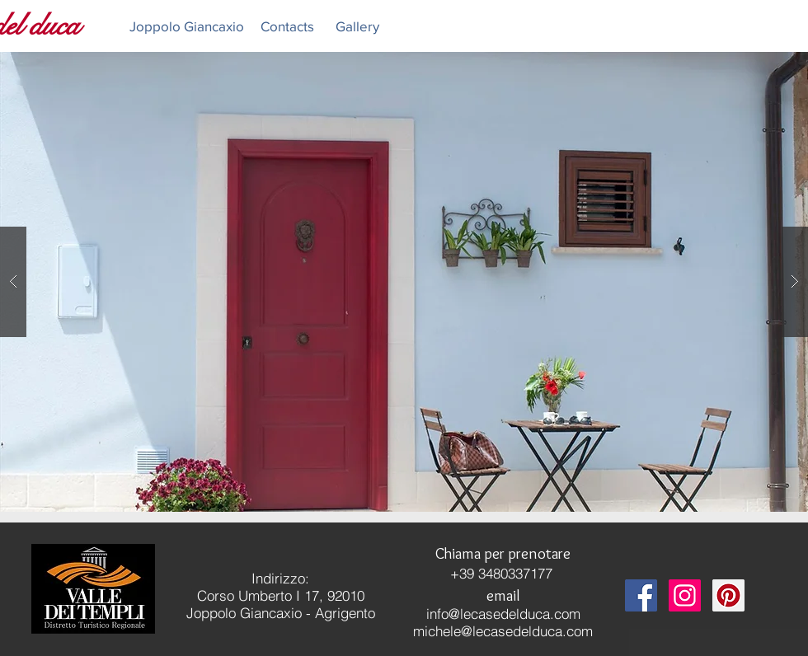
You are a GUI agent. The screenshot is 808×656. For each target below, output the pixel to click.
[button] (404, 282)
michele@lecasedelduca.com (503, 631)
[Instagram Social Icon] (685, 595)
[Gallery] (357, 26)
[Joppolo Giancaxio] (186, 26)
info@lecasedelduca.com (503, 613)
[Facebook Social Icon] (641, 595)
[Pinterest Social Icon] (728, 595)
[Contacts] (287, 26)
